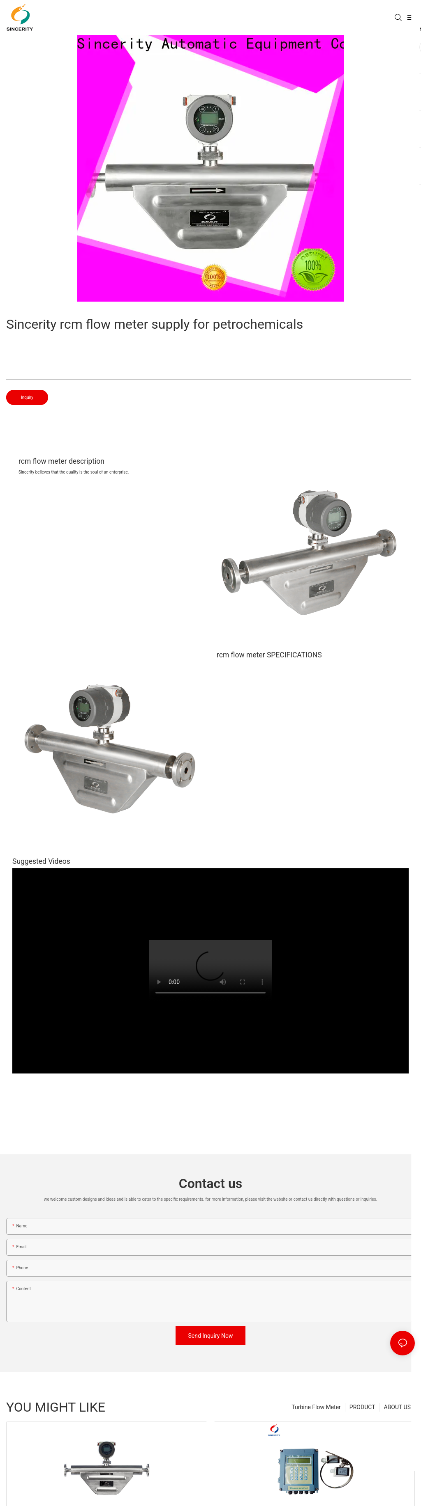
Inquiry (27, 397)
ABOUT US (397, 1407)
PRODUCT (362, 1407)
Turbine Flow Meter (316, 1407)
